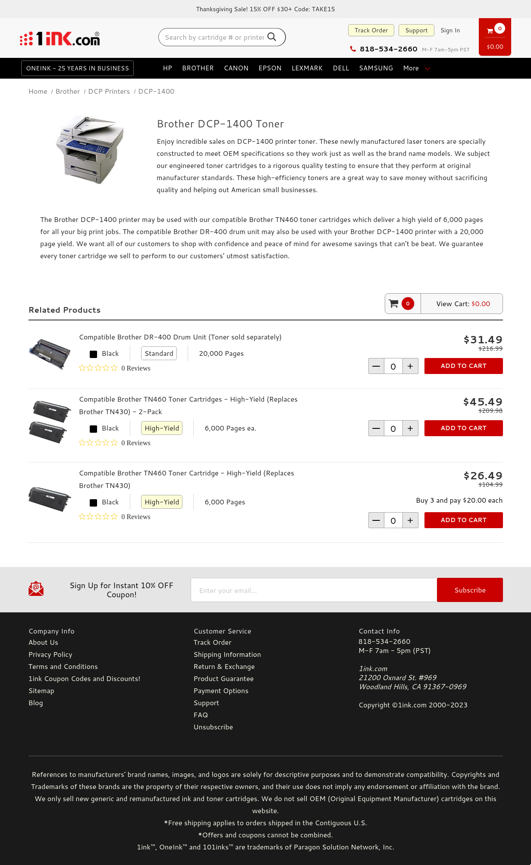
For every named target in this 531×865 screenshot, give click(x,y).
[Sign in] (450, 30)
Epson (270, 68)
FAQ (200, 714)
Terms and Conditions (63, 666)
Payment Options (220, 690)
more (417, 68)
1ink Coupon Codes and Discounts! (84, 678)
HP (167, 68)
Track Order (371, 30)
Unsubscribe (213, 727)
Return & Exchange (224, 666)
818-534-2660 (383, 49)
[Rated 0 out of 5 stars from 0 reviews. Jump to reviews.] (115, 367)
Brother (198, 68)
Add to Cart (463, 365)
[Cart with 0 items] (495, 35)
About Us (43, 642)
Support (416, 30)
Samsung (376, 68)
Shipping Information (227, 654)
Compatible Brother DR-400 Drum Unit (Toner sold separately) (180, 337)
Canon (236, 68)
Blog (35, 702)
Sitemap (41, 690)
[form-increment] (393, 366)
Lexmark (307, 68)
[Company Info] (100, 630)
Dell (341, 68)
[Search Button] (272, 37)
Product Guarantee (223, 678)
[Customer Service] (265, 630)
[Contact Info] (430, 630)
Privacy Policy (50, 654)
